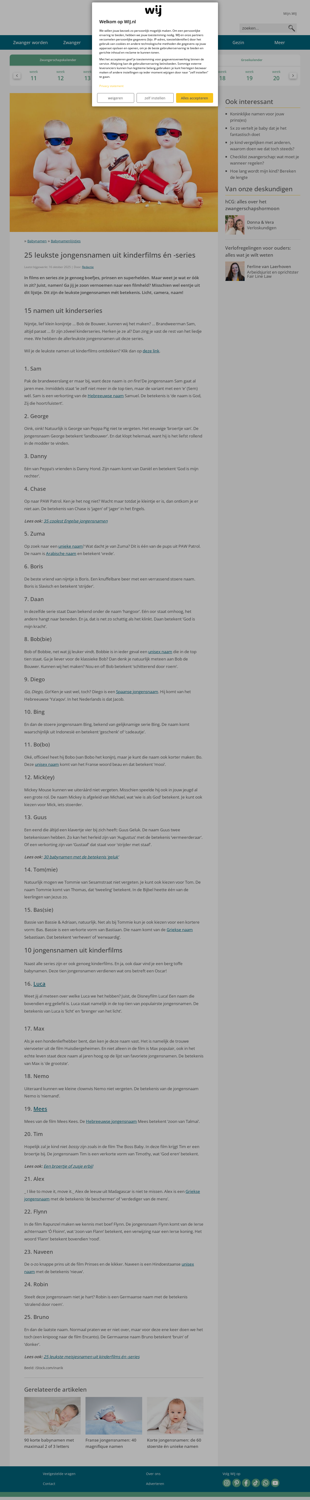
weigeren (115, 98)
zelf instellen (155, 98)
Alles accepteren (194, 98)
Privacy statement (111, 86)
